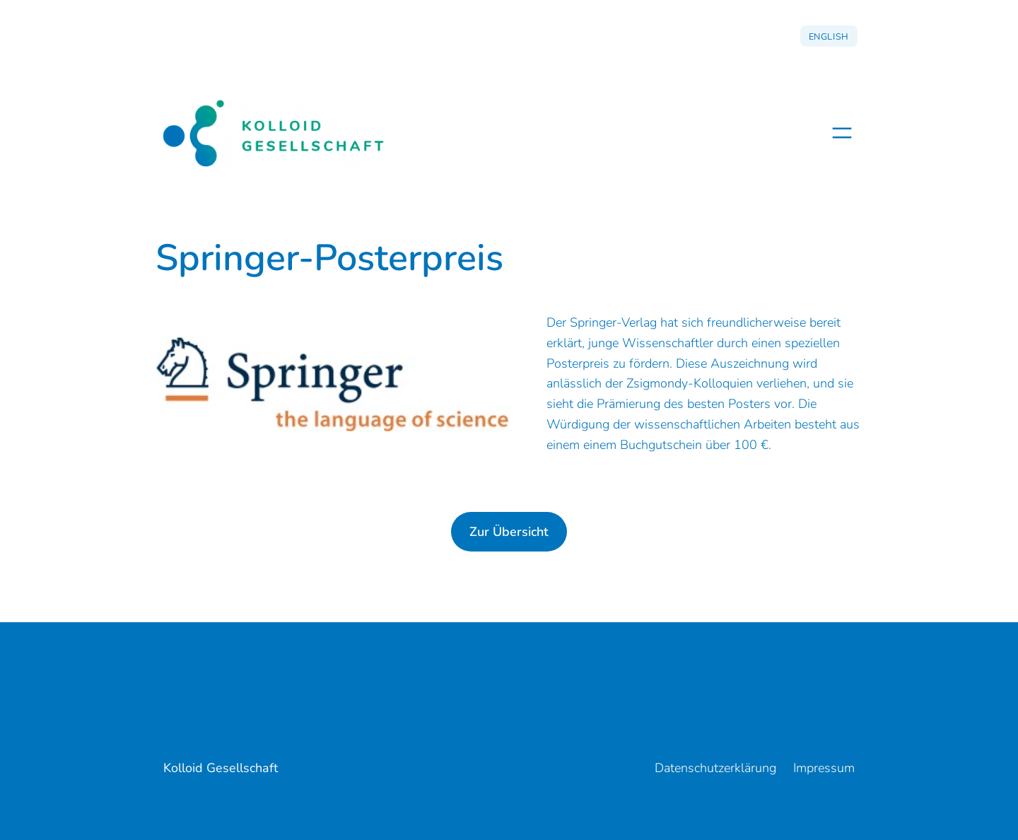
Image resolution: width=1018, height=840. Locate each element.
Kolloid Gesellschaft (220, 767)
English (829, 36)
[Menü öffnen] (842, 133)
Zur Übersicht (509, 531)
